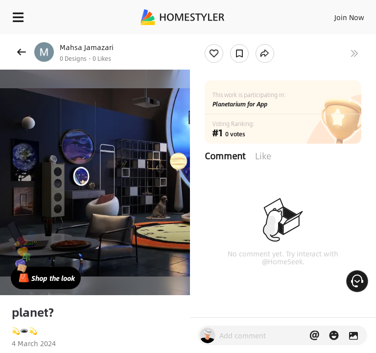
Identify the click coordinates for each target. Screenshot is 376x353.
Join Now (349, 17)
